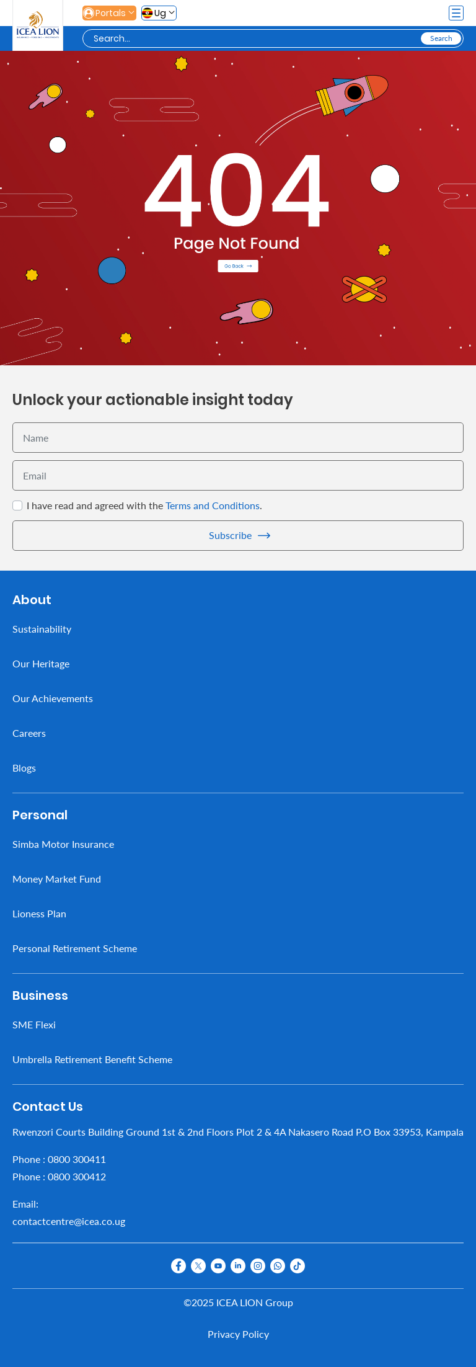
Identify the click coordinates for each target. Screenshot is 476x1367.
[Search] (256, 39)
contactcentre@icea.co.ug (68, 1221)
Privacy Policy (238, 1334)
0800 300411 (77, 1159)
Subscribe (230, 535)
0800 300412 (77, 1176)
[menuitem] (238, 629)
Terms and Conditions (212, 505)
